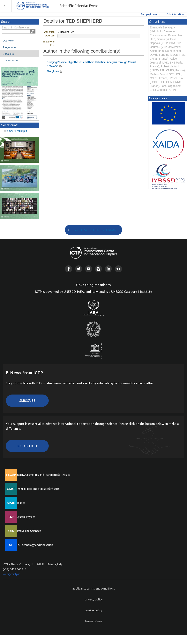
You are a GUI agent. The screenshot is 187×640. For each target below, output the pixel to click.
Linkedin (108, 268)
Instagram (98, 268)
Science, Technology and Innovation (31, 544)
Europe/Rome (149, 14)
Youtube (88, 268)
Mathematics (17, 502)
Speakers (8, 53)
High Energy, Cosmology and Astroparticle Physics (40, 474)
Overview (8, 40)
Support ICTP (27, 446)
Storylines (53, 71)
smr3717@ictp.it (17, 130)
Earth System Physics (22, 516)
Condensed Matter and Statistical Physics (35, 488)
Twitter (78, 268)
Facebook (68, 268)
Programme (9, 47)
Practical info (10, 60)
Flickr (118, 268)
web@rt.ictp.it (11, 574)
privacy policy (93, 599)
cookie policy (93, 610)
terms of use (93, 621)
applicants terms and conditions (93, 588)
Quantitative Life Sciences (25, 530)
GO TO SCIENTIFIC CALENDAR (95, 230)
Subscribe (27, 400)
